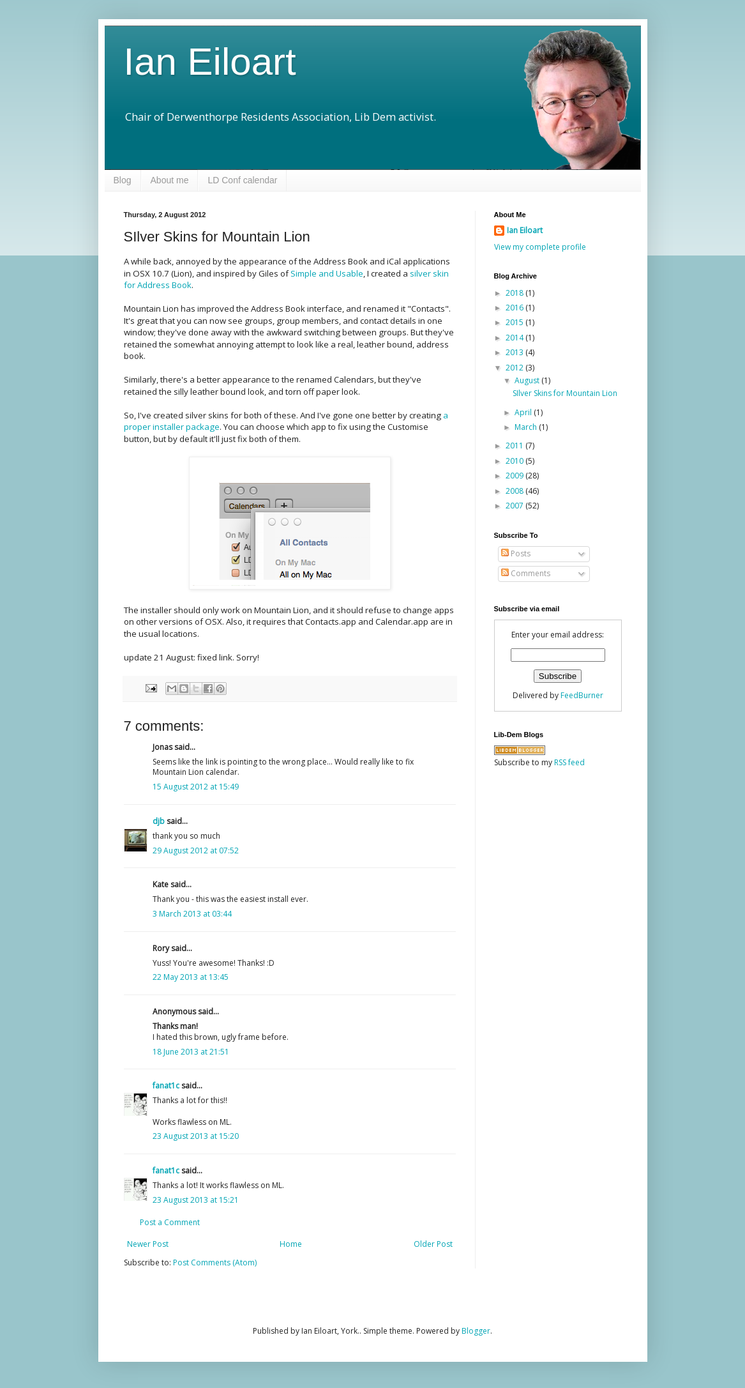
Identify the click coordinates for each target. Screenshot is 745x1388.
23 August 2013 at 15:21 (196, 1199)
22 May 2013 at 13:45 (191, 977)
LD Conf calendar (242, 180)
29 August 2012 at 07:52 (196, 850)
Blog (123, 180)
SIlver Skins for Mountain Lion (565, 393)
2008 (515, 490)
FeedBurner (582, 695)
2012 (515, 367)
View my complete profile (540, 246)
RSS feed (569, 762)
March (527, 427)
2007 (515, 505)
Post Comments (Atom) (215, 1262)
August (528, 380)
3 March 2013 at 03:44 (192, 913)
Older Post (433, 1244)
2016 (515, 307)
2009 (515, 475)
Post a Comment (170, 1222)
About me (170, 180)
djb (159, 821)
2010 (515, 460)
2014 (515, 337)
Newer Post (148, 1244)
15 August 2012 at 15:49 (196, 786)
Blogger (476, 1330)
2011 (515, 445)
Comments (525, 573)
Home (291, 1244)
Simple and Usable (326, 273)
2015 (515, 322)
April (524, 412)
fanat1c (166, 1085)
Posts (516, 553)
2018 (515, 292)
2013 (515, 352)
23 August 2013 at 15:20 (196, 1136)
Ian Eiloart (210, 61)
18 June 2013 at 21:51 (191, 1051)
